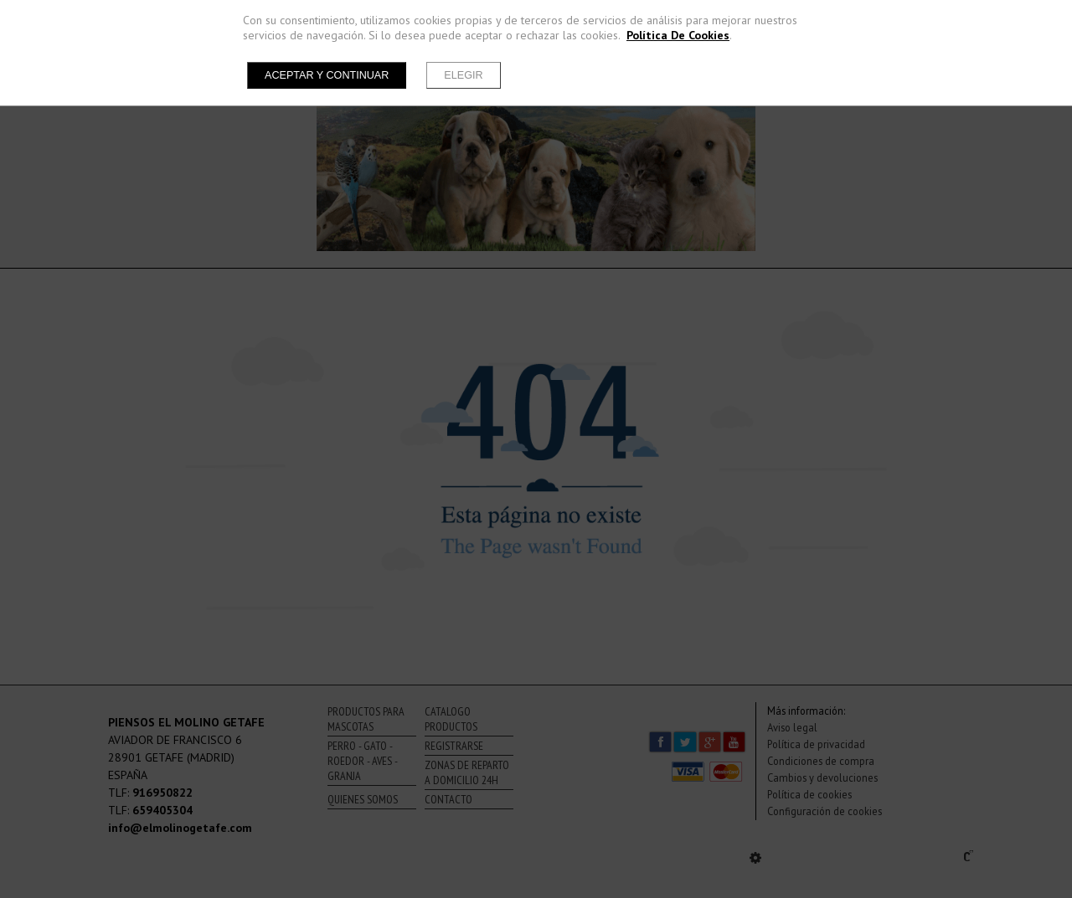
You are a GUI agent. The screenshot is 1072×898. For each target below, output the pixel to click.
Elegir (463, 75)
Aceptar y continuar (327, 75)
